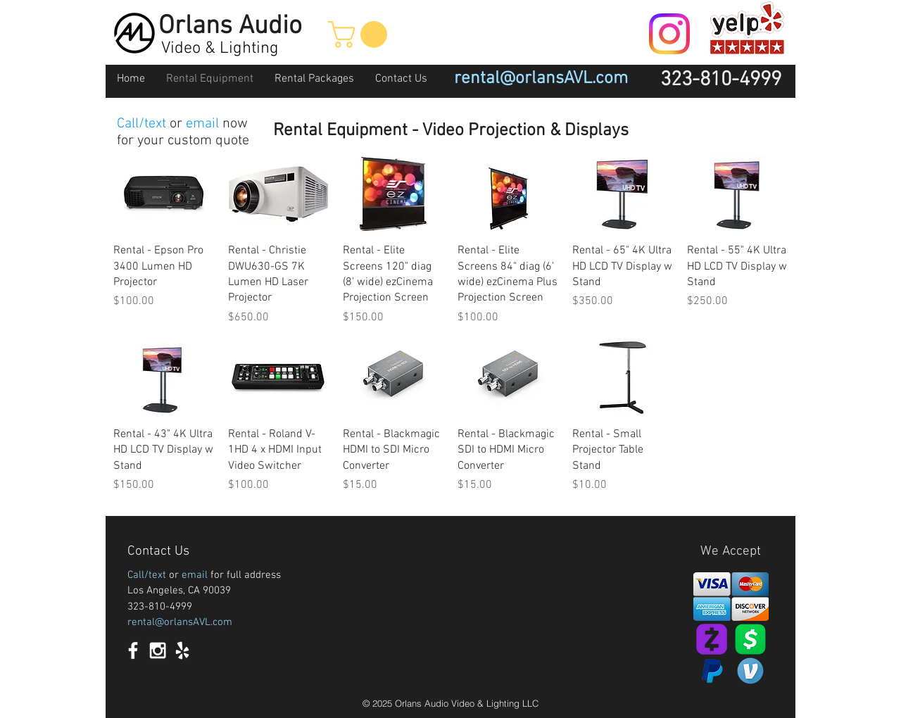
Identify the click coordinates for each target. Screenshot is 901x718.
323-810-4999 (159, 606)
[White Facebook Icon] (133, 650)
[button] (360, 34)
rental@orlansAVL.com (179, 622)
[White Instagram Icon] (157, 650)
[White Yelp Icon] (182, 650)
